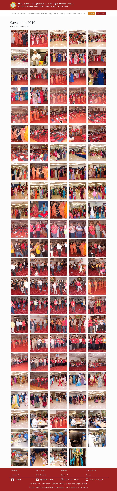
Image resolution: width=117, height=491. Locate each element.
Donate (91, 13)
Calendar (14, 470)
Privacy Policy (16, 475)
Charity (62, 13)
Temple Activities (33, 13)
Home (14, 13)
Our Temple (21, 13)
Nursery (64, 470)
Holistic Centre (71, 13)
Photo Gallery (40, 470)
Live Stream (100, 13)
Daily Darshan (41, 475)
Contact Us (81, 13)
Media (56, 13)
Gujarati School (91, 470)
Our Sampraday (46, 13)
